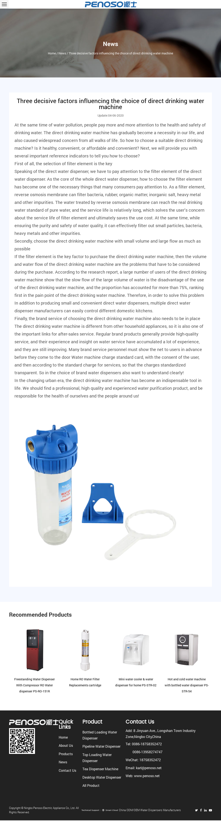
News (62, 56)
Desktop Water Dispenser (101, 777)
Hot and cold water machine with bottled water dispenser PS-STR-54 (187, 685)
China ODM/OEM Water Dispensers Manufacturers (155, 810)
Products (66, 754)
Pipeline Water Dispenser (101, 746)
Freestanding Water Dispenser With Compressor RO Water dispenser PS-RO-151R (34, 685)
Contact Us (67, 770)
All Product (90, 785)
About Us (66, 745)
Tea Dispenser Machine (100, 769)
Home (52, 56)
